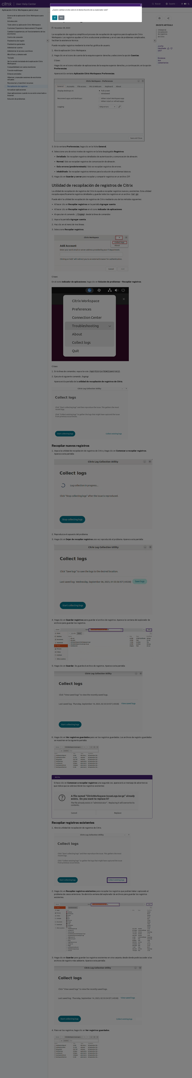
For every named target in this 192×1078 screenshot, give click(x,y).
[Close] (141, 5)
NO (61, 17)
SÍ (55, 17)
